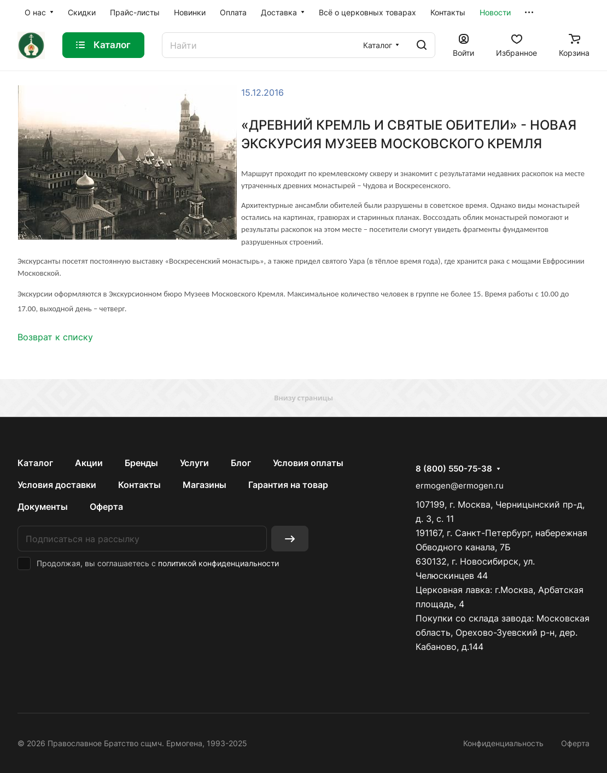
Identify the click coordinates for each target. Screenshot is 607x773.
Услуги (194, 462)
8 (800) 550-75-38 (454, 469)
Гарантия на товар (288, 484)
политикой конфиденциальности (218, 563)
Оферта (106, 506)
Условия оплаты (308, 462)
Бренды (141, 462)
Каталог (35, 462)
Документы (42, 506)
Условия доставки (56, 484)
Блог (241, 462)
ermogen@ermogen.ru (460, 485)
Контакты (139, 484)
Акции (89, 462)
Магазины (204, 484)
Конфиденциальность (503, 743)
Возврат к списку (55, 337)
